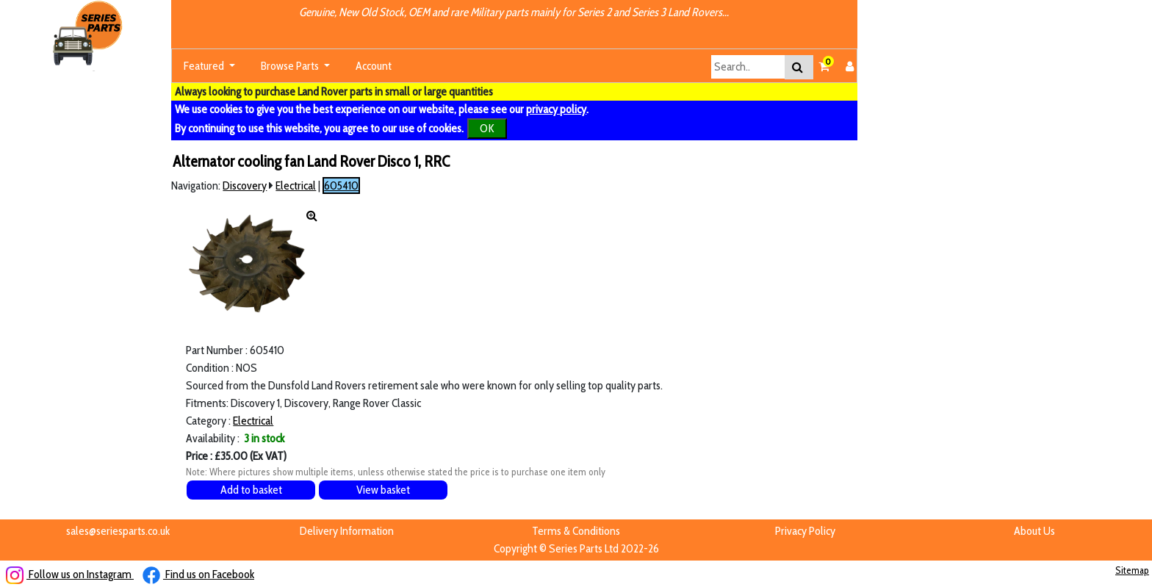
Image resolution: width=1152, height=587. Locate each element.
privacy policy (556, 109)
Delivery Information (347, 531)
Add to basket (251, 490)
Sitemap (1132, 570)
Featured (205, 66)
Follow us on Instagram (70, 574)
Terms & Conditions (576, 531)
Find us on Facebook (198, 574)
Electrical (296, 185)
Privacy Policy (805, 531)
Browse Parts (291, 66)
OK (487, 128)
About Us (1034, 531)
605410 (341, 185)
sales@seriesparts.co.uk (118, 531)
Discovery (245, 185)
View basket (383, 490)
